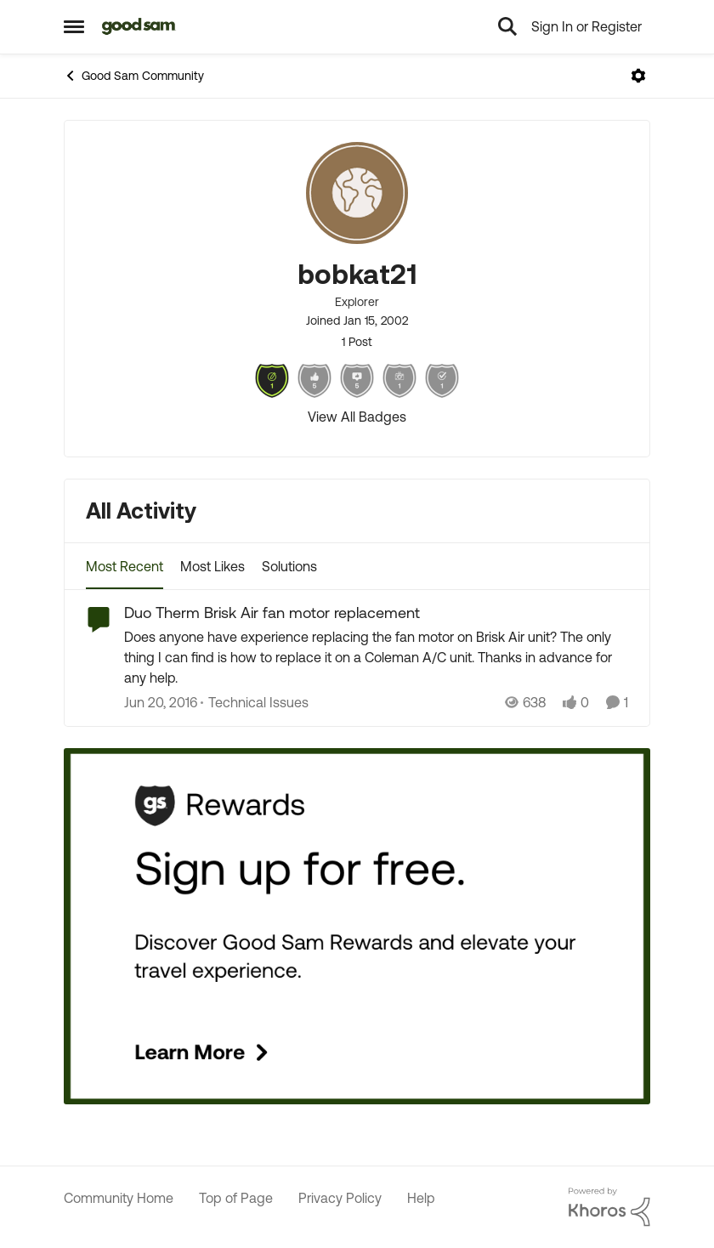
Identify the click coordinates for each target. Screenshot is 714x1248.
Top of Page (236, 1197)
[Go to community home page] (139, 26)
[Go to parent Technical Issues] (255, 703)
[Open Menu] (638, 76)
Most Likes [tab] (212, 566)
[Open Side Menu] (74, 26)
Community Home (118, 1197)
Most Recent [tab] (124, 566)
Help (421, 1197)
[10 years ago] (160, 703)
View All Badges (357, 416)
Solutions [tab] (289, 566)
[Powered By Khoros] (609, 1207)
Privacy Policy (340, 1197)
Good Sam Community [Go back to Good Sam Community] (134, 75)
